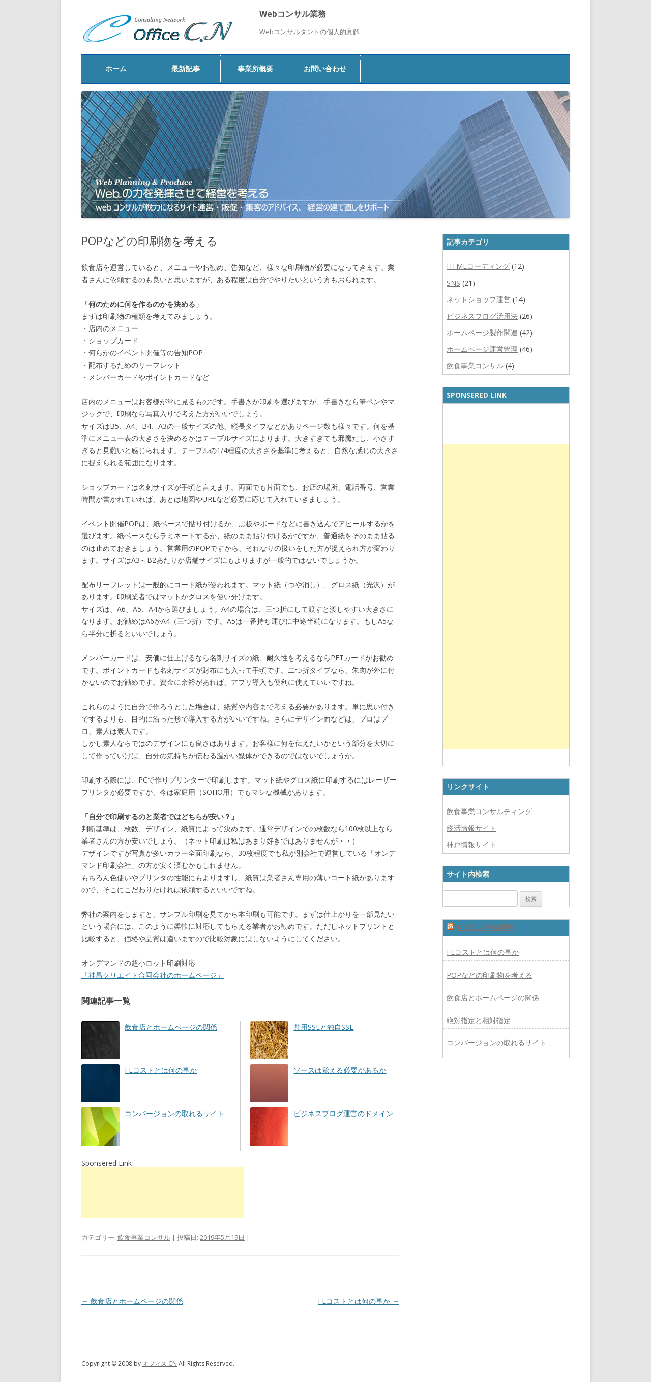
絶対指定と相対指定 (479, 1020)
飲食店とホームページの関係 (171, 1027)
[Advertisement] (162, 1192)
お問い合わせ (325, 68)
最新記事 (185, 68)
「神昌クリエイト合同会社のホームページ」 (152, 975)
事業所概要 (255, 68)
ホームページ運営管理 (482, 349)
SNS (453, 283)
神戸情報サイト (471, 844)
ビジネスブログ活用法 (482, 316)
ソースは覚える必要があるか (339, 1070)
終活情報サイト (471, 828)
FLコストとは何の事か (161, 1070)
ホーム (116, 68)
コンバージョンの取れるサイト (174, 1113)
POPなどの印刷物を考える (489, 975)
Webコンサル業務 (292, 13)
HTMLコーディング (478, 266)
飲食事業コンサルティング (489, 811)
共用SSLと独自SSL (323, 1027)
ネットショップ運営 (479, 299)
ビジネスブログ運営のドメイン (343, 1113)
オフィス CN (159, 1363)
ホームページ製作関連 (482, 332)
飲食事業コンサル (143, 1237)
